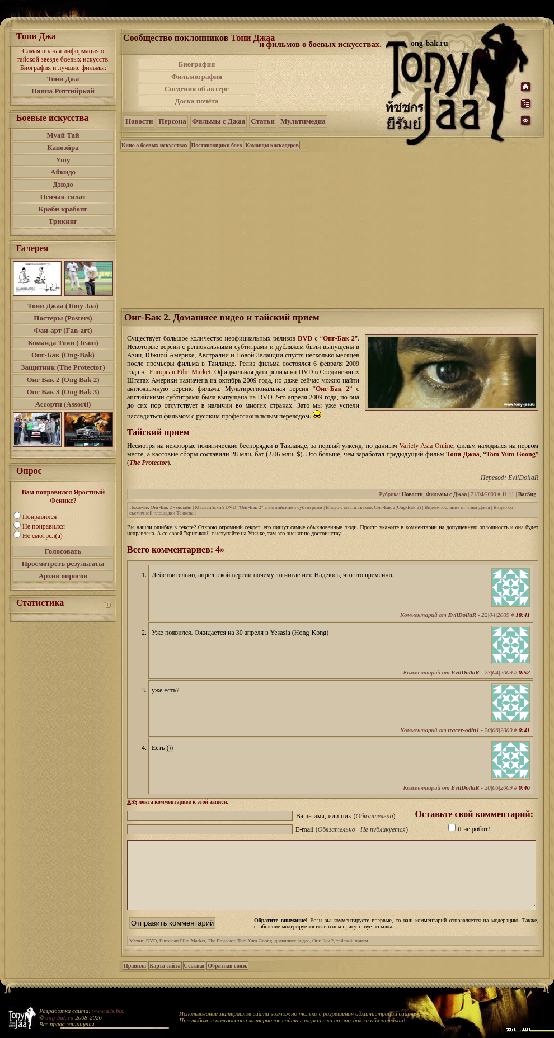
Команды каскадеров (272, 145)
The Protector (148, 462)
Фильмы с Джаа (218, 121)
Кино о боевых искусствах (154, 145)
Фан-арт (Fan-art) (63, 330)
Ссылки (194, 979)
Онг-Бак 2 (339, 338)
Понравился (39, 517)
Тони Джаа (253, 38)
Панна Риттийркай (63, 91)
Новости (139, 121)
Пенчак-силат (63, 196)
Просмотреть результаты (63, 563)
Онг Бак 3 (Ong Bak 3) (62, 392)
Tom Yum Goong (511, 454)
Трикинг (63, 221)
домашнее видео (292, 954)
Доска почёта (196, 101)
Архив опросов (63, 576)
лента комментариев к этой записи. (177, 802)
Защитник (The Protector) (63, 367)
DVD (305, 338)
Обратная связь (227, 979)
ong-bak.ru (59, 1017)
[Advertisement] (332, 229)
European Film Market (182, 954)
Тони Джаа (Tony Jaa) (62, 305)
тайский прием (352, 954)
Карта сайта (164, 979)
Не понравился (43, 526)
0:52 (524, 672)
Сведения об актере (197, 88)
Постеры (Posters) (63, 318)
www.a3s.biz (107, 1010)
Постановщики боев (216, 145)
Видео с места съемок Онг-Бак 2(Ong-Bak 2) (373, 507)
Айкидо (63, 172)
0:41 (524, 729)
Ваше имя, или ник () (346, 816)
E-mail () (351, 829)
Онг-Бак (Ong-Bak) (63, 355)
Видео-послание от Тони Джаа (457, 507)
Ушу (63, 159)
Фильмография (196, 76)
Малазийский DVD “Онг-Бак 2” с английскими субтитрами (258, 507)
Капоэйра (63, 147)
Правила (135, 979)
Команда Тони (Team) (62, 342)
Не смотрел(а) (42, 536)
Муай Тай (62, 135)
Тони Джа (63, 78)
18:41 (522, 614)
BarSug (527, 494)
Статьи (263, 121)
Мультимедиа (303, 121)
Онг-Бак (329, 389)
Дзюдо (63, 184)
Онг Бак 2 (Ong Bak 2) (62, 379)
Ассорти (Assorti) (63, 404)
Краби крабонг (63, 209)
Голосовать (63, 551)
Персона (172, 121)
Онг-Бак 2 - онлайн (171, 507)
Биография (197, 64)
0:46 (524, 787)
